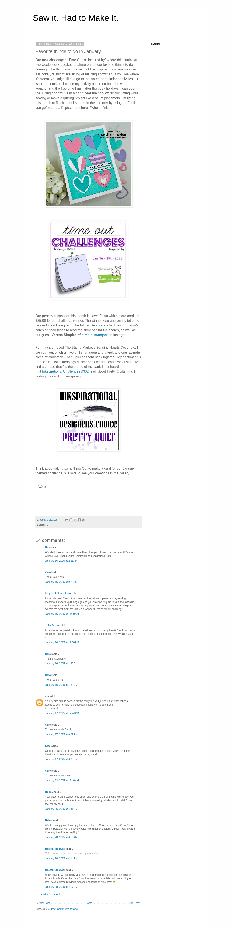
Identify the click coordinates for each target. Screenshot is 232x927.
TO (46, 524)
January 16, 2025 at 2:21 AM (61, 560)
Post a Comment (50, 894)
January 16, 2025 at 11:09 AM (62, 614)
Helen (48, 820)
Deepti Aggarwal (55, 848)
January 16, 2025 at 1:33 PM (61, 684)
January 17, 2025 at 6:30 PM (61, 759)
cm (47, 696)
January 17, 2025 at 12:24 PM (62, 713)
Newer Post (43, 903)
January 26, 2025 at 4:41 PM (61, 808)
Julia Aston (52, 625)
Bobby (49, 792)
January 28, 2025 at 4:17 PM (61, 886)
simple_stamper (95, 335)
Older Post (134, 903)
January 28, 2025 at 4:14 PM (61, 858)
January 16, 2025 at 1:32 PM (61, 663)
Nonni (48, 547)
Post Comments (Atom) (64, 909)
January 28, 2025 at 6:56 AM (61, 837)
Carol (48, 572)
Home (88, 903)
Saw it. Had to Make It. (76, 18)
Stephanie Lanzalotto (58, 593)
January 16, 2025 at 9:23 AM (61, 581)
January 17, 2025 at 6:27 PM (61, 734)
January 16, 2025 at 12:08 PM (62, 642)
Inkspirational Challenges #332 (65, 371)
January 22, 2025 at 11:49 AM (62, 780)
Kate (48, 745)
